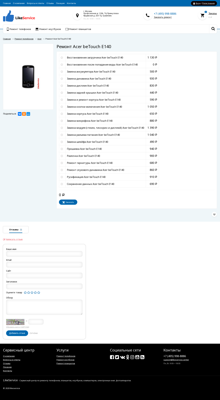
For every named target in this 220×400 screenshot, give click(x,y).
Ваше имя (11, 249)
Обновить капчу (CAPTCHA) (17, 327)
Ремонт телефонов (66, 356)
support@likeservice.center (176, 359)
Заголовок (11, 281)
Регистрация (208, 3)
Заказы (213, 13)
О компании (19, 3)
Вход (198, 3)
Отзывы (50, 3)
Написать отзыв (14, 239)
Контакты (71, 3)
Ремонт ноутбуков (65, 359)
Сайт (8, 270)
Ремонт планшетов (66, 363)
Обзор (9, 297)
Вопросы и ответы (35, 3)
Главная (7, 3)
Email (8, 259)
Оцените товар (14, 292)
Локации (60, 3)
